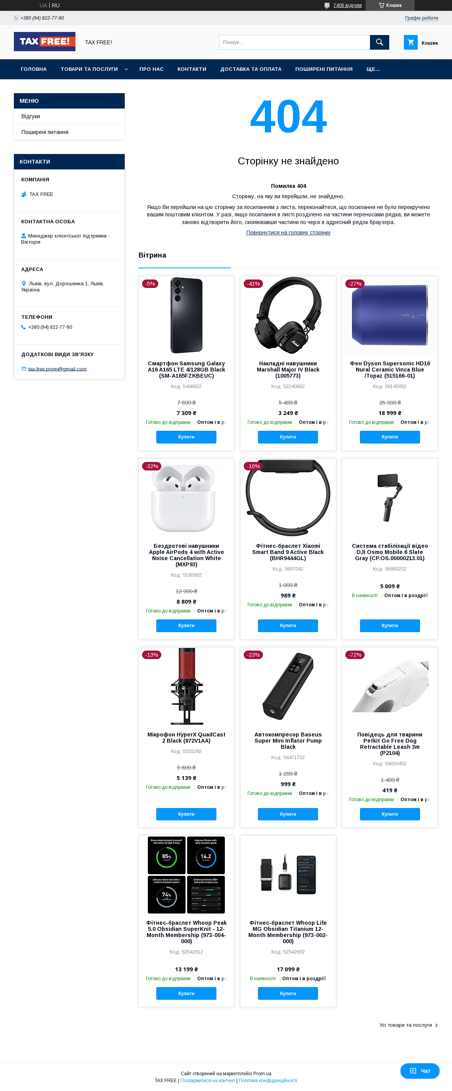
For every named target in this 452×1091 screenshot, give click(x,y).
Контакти (191, 69)
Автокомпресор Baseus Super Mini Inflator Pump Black (288, 740)
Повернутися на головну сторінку (288, 232)
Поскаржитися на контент (207, 1080)
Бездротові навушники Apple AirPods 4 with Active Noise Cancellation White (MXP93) (186, 555)
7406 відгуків (347, 5)
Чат (420, 1071)
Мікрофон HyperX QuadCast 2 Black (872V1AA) (186, 737)
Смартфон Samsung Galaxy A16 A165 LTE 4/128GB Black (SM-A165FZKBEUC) (186, 369)
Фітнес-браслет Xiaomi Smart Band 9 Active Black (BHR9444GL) (288, 552)
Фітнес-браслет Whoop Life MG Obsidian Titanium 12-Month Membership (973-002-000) (288, 932)
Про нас (151, 69)
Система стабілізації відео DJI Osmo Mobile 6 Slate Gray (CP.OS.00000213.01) (390, 552)
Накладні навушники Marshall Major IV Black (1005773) (288, 369)
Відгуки (31, 116)
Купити (186, 437)
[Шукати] (379, 42)
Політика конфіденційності (268, 1080)
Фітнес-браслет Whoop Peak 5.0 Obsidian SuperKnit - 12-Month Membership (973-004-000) (186, 932)
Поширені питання (324, 69)
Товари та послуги (89, 69)
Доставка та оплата (250, 69)
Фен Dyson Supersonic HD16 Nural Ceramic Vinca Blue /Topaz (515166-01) (390, 369)
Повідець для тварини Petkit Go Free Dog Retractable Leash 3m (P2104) (389, 743)
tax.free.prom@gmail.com (57, 368)
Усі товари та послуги (406, 1025)
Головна (34, 69)
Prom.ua (262, 1073)
